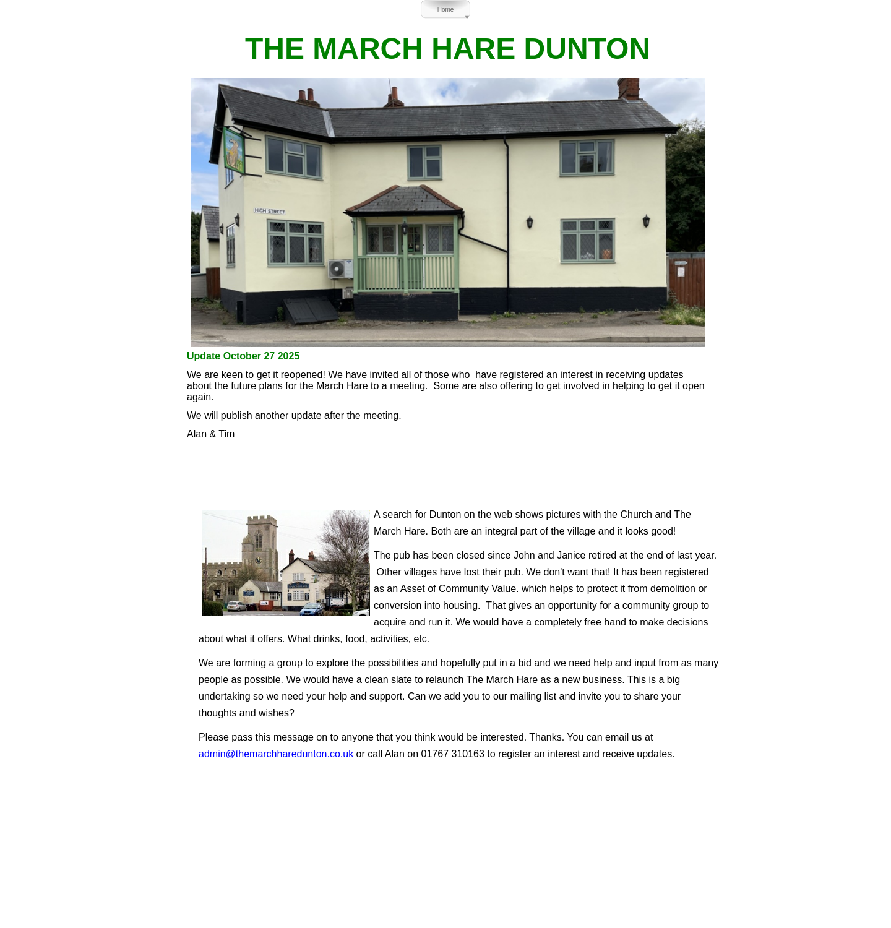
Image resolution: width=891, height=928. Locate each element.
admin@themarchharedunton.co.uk (276, 754)
